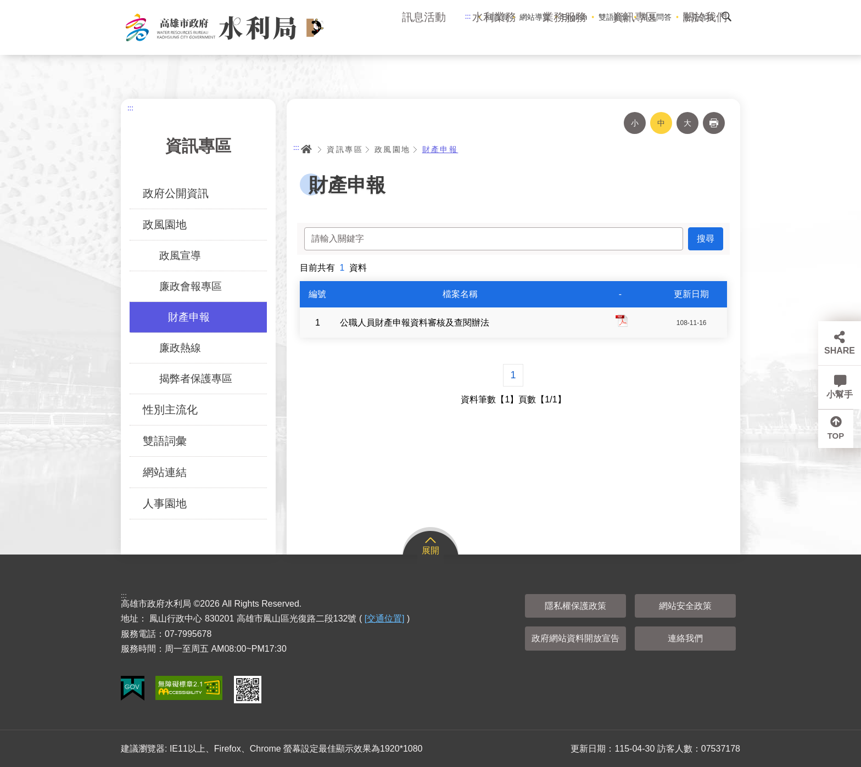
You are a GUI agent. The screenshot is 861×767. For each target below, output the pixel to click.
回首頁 (496, 17)
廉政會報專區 (190, 286)
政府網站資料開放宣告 (575, 638)
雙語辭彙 (614, 17)
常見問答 (656, 17)
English (574, 17)
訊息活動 (424, 38)
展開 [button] (430, 550)
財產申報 (189, 317)
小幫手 (839, 394)
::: (468, 16)
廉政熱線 (180, 348)
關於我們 (705, 38)
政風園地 (165, 225)
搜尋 (726, 16)
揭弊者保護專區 (195, 378)
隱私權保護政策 (575, 606)
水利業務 (494, 38)
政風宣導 (180, 255)
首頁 (306, 149)
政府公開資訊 (176, 193)
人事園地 (165, 503)
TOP (840, 438)
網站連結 (165, 472)
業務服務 (564, 38)
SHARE (839, 350)
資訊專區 (635, 38)
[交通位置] (385, 618)
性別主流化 (170, 410)
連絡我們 (685, 638)
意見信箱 (698, 17)
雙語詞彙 (165, 441)
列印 (714, 123)
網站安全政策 (685, 606)
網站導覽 (534, 17)
